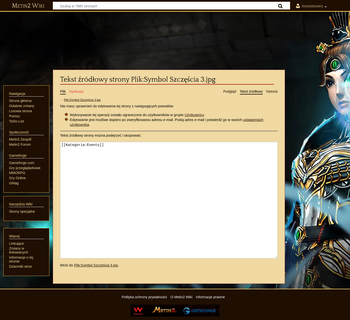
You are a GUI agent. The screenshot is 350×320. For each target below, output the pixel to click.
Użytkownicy (194, 115)
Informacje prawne (210, 297)
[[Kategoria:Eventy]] (169, 200)
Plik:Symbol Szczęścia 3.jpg (82, 100)
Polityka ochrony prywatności (144, 297)
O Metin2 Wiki (182, 297)
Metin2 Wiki (28, 5)
